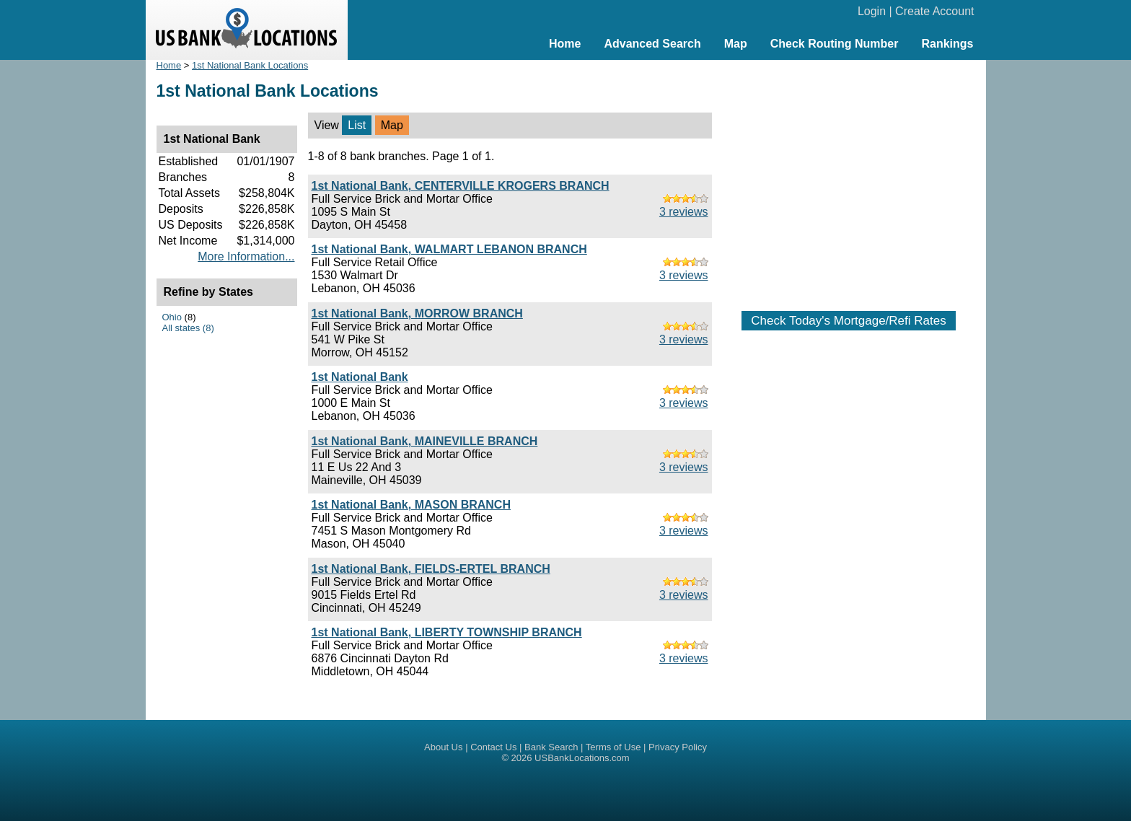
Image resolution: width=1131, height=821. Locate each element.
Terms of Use (613, 747)
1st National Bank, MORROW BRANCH (417, 313)
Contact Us (493, 747)
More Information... (246, 256)
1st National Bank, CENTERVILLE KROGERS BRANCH (460, 186)
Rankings (947, 44)
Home (565, 44)
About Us (443, 747)
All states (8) (188, 327)
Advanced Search (652, 44)
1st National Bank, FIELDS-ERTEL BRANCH (431, 569)
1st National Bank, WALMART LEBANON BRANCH (449, 249)
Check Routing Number (834, 44)
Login (872, 11)
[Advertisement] (849, 178)
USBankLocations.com (582, 757)
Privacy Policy (677, 747)
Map (735, 44)
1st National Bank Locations (250, 65)
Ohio (172, 317)
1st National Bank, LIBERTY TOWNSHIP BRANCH (447, 632)
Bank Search (551, 747)
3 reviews (683, 212)
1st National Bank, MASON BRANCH (411, 505)
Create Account (934, 11)
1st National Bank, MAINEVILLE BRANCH (425, 441)
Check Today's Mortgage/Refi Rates (848, 321)
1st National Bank (360, 377)
